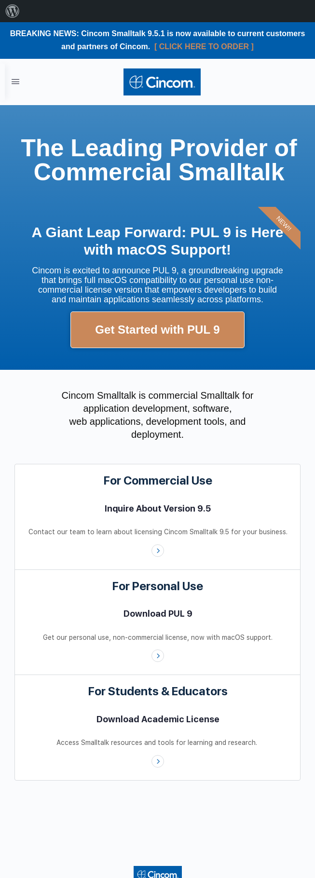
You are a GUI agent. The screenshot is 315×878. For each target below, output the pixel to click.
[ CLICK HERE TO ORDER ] (204, 46)
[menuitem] (12, 11)
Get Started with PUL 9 (157, 329)
